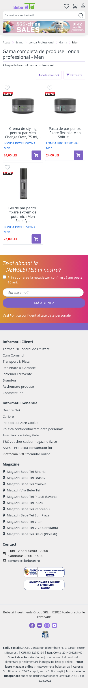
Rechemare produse (18, 386)
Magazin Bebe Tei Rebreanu (26, 509)
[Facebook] (32, 625)
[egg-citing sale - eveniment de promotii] (44, 27)
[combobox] (44, 15)
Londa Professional (41, 42)
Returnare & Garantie (19, 368)
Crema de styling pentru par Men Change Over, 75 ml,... (23, 133)
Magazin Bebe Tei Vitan (23, 521)
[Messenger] (39, 625)
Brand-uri (10, 380)
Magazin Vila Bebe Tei (21, 490)
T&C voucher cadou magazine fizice (30, 441)
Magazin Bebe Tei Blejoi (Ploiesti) (30, 534)
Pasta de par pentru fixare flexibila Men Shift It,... (65, 133)
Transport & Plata (16, 361)
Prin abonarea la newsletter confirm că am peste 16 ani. (45, 280)
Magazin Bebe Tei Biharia (24, 471)
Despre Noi (11, 410)
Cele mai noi (49, 75)
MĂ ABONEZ (44, 303)
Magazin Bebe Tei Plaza (23, 502)
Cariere (8, 416)
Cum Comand (13, 355)
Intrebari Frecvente (17, 374)
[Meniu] (6, 6)
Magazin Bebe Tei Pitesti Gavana (30, 496)
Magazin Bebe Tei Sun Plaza (26, 515)
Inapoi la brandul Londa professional (28, 65)
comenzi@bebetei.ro (24, 560)
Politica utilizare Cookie (20, 422)
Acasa (6, 42)
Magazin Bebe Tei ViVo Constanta (30, 527)
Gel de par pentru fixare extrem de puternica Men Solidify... (22, 214)
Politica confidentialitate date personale (33, 429)
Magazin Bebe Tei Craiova (24, 484)
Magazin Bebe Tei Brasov (24, 477)
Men (7, 148)
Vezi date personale (37, 315)
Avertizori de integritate (21, 435)
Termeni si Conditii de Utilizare (26, 349)
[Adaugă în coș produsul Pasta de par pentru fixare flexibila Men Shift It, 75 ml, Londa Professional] (78, 155)
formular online (38, 454)
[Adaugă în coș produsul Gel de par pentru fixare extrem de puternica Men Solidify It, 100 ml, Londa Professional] (36, 239)
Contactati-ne (13, 393)
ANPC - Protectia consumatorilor (27, 447)
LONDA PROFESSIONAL (20, 143)
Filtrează (74, 75)
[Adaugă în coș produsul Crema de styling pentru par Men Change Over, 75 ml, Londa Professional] (36, 155)
